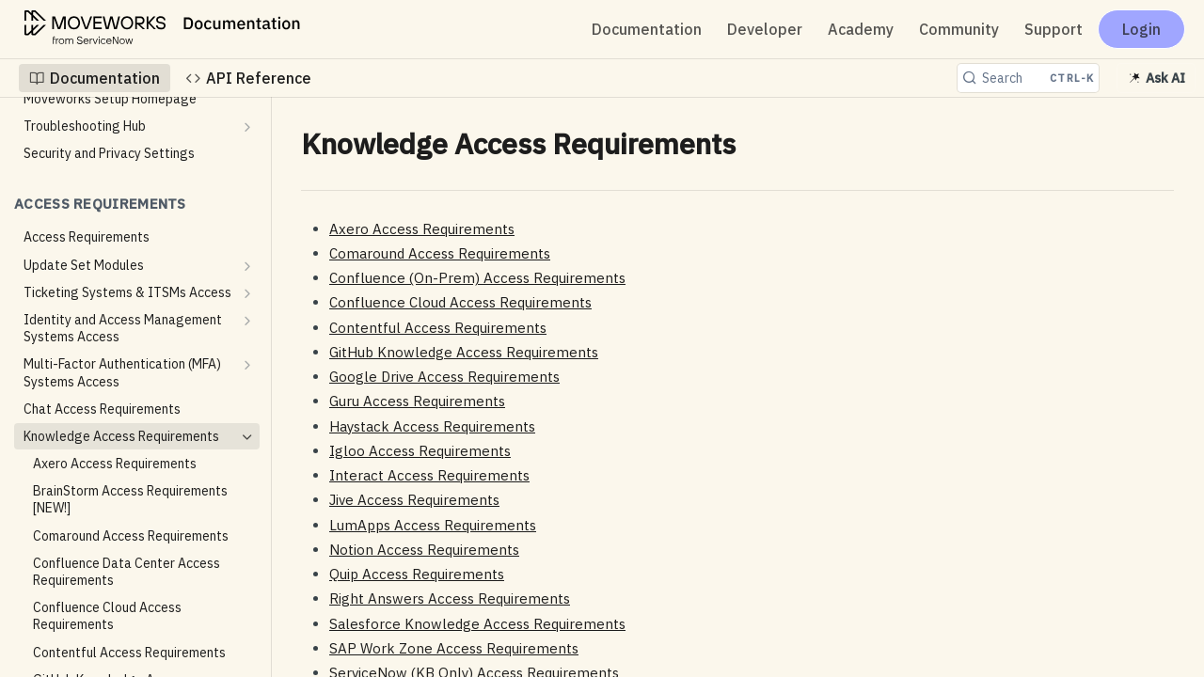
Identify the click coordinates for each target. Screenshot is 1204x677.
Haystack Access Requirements (432, 426)
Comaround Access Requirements (439, 253)
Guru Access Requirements (417, 401)
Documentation (647, 29)
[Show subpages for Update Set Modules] (247, 266)
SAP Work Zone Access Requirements (453, 648)
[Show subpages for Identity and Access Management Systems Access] (247, 320)
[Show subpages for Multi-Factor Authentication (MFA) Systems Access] (247, 364)
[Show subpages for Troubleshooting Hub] (247, 126)
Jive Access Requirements (414, 500)
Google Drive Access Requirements (444, 377)
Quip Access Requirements (416, 574)
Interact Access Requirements (429, 475)
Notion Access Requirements (424, 550)
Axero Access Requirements (422, 229)
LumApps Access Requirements (432, 525)
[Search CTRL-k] (1028, 78)
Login (1141, 29)
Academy (861, 29)
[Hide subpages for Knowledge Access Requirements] (247, 437)
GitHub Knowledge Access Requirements (463, 352)
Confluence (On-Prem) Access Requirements (477, 278)
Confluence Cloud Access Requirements (460, 302)
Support (1053, 29)
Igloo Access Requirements (420, 451)
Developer (764, 29)
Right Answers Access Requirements (449, 598)
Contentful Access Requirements (438, 328)
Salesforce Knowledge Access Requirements (477, 624)
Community (959, 29)
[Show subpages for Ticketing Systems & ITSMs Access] (247, 293)
